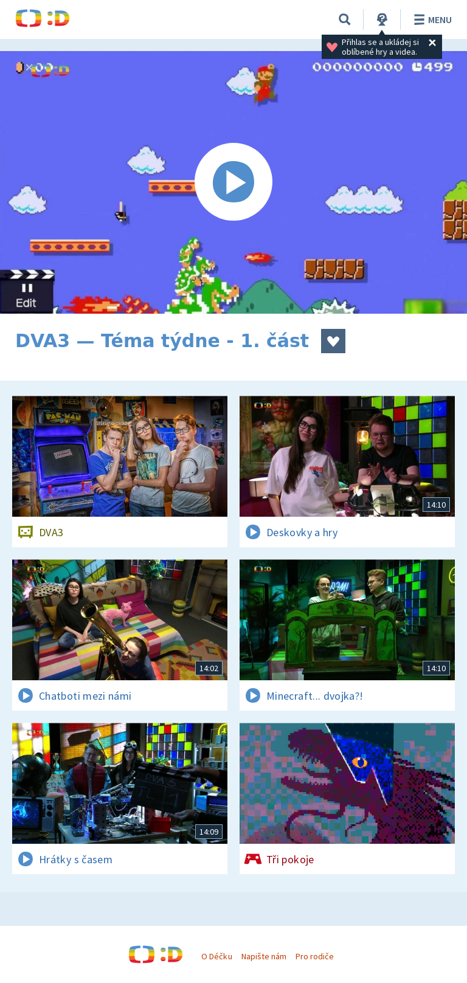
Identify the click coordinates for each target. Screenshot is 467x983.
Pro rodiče (315, 956)
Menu (431, 19)
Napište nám (263, 956)
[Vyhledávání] (345, 19)
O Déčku (216, 956)
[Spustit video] (233, 182)
